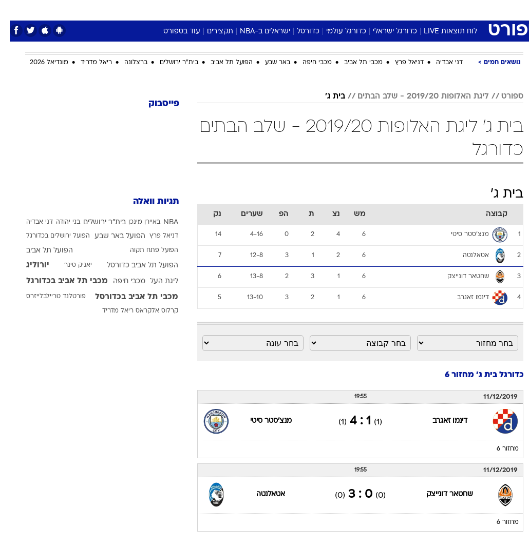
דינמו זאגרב (440, 421)
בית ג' (325, 96)
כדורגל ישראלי (385, 31)
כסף (309, 9)
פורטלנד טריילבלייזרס (46, 297)
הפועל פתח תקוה (144, 250)
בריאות (253, 9)
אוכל (283, 9)
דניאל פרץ (399, 63)
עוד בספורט (172, 31)
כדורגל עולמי (336, 31)
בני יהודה (58, 222)
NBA (161, 222)
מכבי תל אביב (353, 63)
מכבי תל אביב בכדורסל (126, 297)
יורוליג (28, 265)
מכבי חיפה (307, 63)
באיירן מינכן (134, 222)
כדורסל (298, 31)
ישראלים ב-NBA (255, 31)
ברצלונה (126, 63)
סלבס (335, 9)
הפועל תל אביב (222, 63)
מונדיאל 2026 (39, 63)
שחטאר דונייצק (440, 494)
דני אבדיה (439, 63)
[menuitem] (422, 10)
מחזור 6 (498, 449)
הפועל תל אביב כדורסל (132, 265)
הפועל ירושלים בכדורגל (48, 236)
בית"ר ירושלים (169, 63)
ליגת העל (154, 281)
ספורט (396, 9)
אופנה (151, 9)
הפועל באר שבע (110, 236)
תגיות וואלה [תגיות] (146, 202)
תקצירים (210, 31)
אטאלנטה (261, 494)
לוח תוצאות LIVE (440, 31)
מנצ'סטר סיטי (261, 421)
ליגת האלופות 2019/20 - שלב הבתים (413, 96)
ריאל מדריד (86, 63)
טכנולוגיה (185, 9)
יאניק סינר (68, 265)
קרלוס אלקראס (147, 311)
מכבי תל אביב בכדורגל (57, 281)
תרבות (365, 9)
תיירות (221, 9)
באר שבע (267, 63)
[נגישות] (14, 9)
